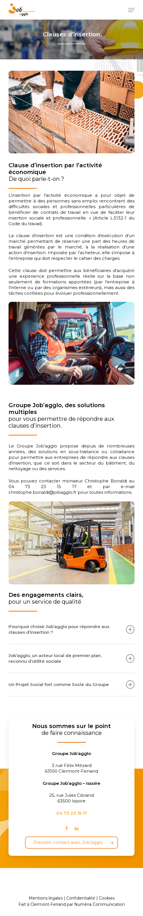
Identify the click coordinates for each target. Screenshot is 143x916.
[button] (131, 10)
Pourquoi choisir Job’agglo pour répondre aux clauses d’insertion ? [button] (71, 629)
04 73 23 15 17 (71, 813)
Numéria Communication (99, 904)
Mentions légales (46, 898)
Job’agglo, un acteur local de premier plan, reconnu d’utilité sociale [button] (71, 658)
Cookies (107, 898)
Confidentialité (80, 898)
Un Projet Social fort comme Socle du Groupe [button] (71, 684)
